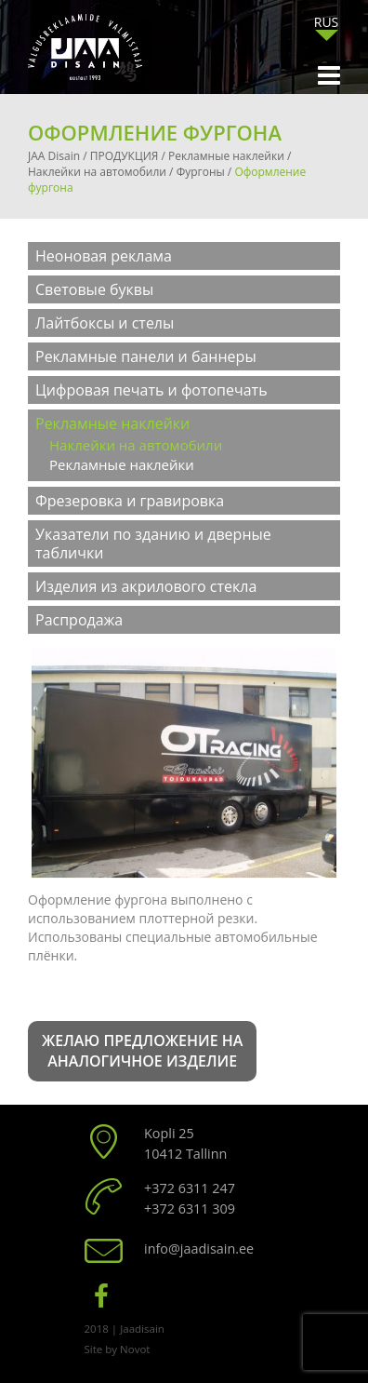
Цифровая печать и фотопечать (151, 390)
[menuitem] (326, 22)
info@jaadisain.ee (199, 1248)
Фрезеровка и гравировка (129, 500)
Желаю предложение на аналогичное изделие (142, 1051)
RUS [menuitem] (326, 22)
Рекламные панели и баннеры (145, 356)
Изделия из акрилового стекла (145, 586)
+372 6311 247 (189, 1188)
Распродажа (79, 620)
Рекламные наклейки (112, 423)
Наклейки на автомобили (135, 445)
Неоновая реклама (103, 256)
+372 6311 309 (189, 1208)
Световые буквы (94, 289)
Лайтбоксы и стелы (104, 323)
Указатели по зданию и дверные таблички (153, 543)
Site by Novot (118, 1349)
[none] (326, 26)
